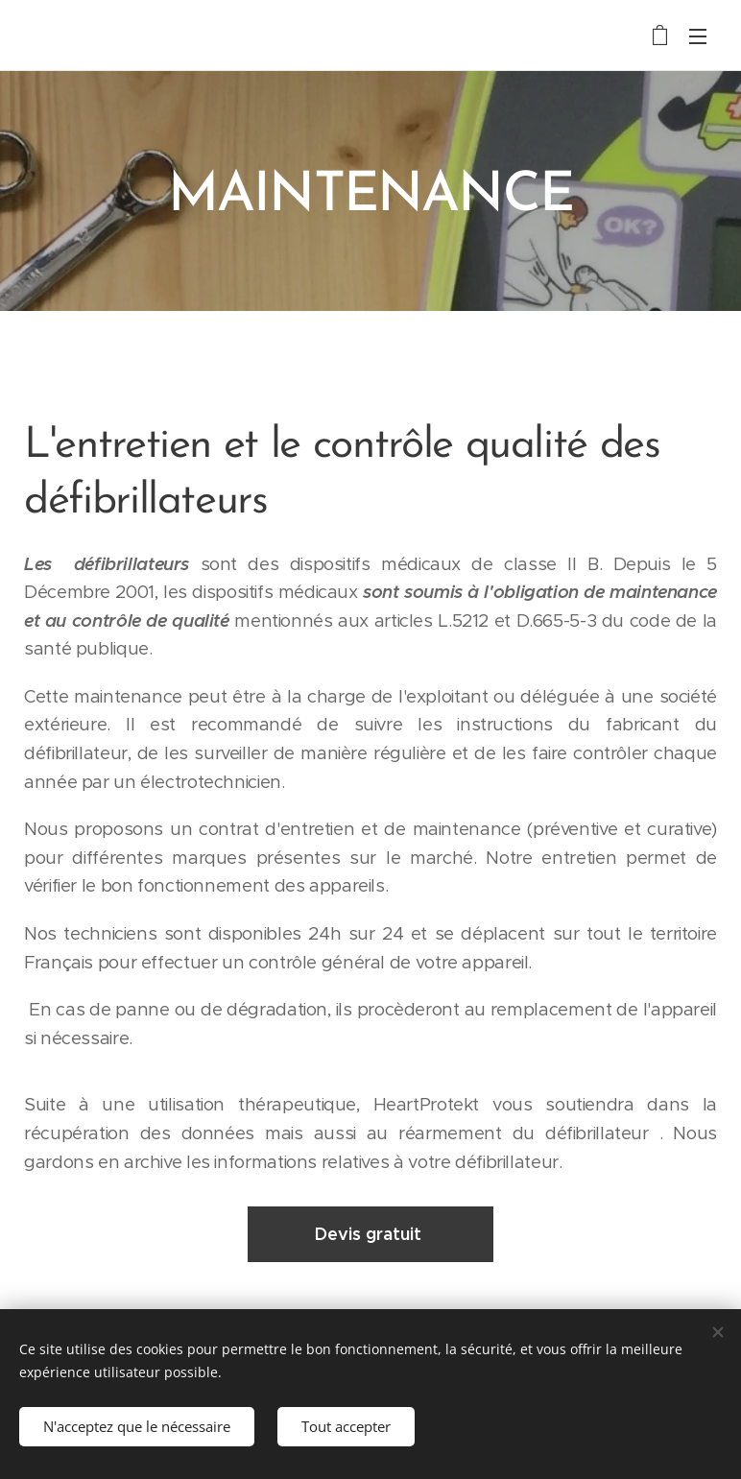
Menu (697, 36)
